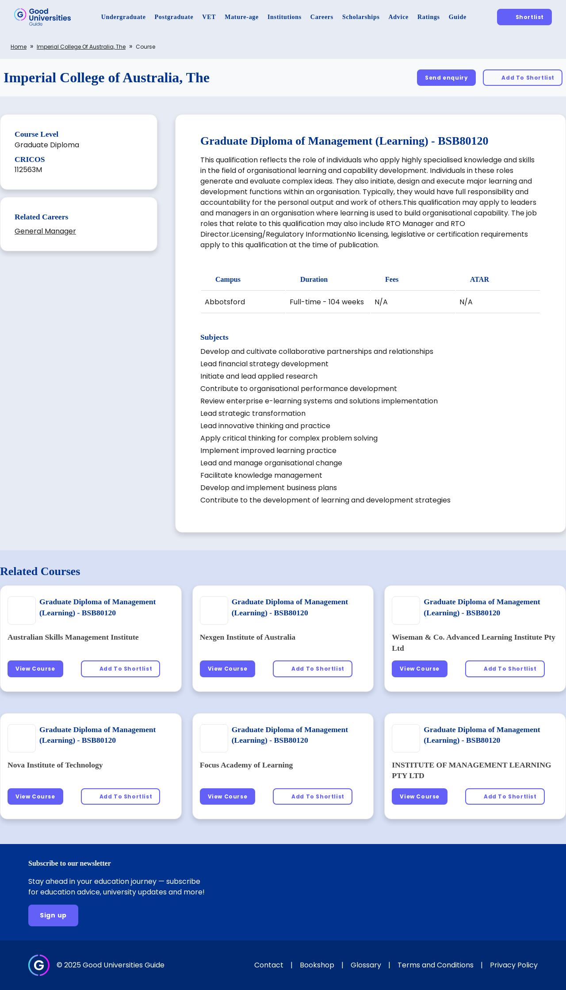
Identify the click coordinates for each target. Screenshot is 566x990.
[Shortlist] (524, 17)
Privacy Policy (514, 965)
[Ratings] (429, 17)
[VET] (209, 17)
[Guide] (457, 17)
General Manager (45, 231)
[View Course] (35, 668)
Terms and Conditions (436, 965)
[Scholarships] (361, 17)
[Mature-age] (241, 17)
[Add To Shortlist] (522, 77)
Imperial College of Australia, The (81, 46)
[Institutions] (284, 17)
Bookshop (317, 965)
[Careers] (322, 17)
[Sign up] (53, 915)
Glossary (366, 965)
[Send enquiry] (446, 77)
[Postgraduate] (174, 17)
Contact (268, 965)
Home (19, 46)
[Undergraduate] (123, 17)
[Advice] (398, 17)
